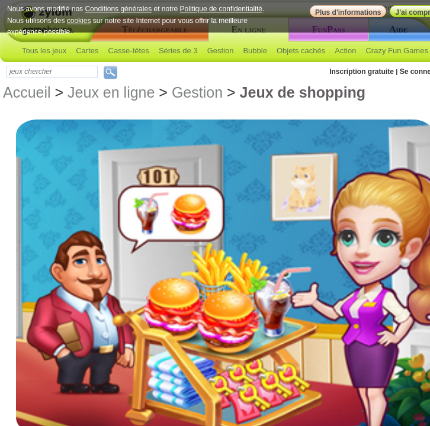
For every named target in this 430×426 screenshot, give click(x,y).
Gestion (220, 50)
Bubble (255, 50)
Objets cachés (301, 50)
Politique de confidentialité (221, 9)
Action (345, 50)
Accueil (27, 92)
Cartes (87, 50)
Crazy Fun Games (396, 50)
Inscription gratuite (361, 71)
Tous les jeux (44, 50)
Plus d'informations (348, 12)
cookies (79, 21)
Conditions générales (118, 9)
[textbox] (52, 72)
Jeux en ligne (111, 92)
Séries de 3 (178, 50)
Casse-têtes (128, 50)
